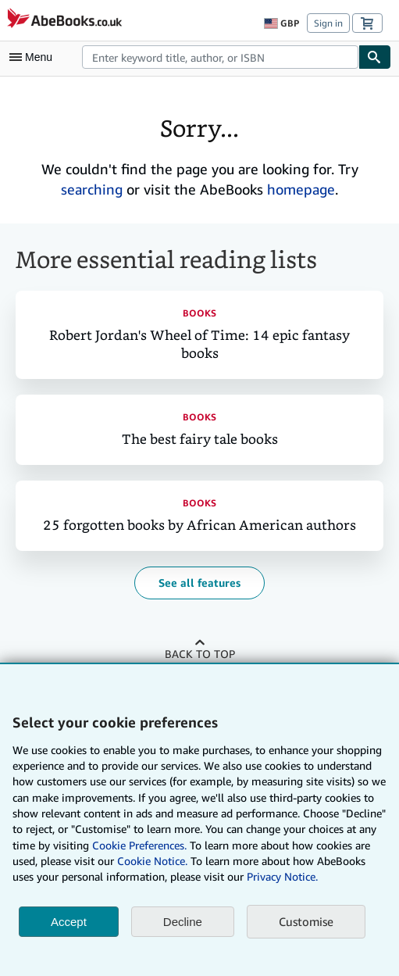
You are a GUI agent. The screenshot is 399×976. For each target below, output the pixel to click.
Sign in (328, 23)
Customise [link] (306, 921)
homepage (301, 189)
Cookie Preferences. (139, 845)
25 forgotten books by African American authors (199, 525)
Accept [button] (69, 921)
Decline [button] (182, 921)
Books (199, 313)
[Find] (374, 57)
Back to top (200, 653)
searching (92, 189)
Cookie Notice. (152, 860)
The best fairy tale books (200, 439)
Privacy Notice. (282, 876)
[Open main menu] (34, 57)
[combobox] (220, 57)
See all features (199, 582)
